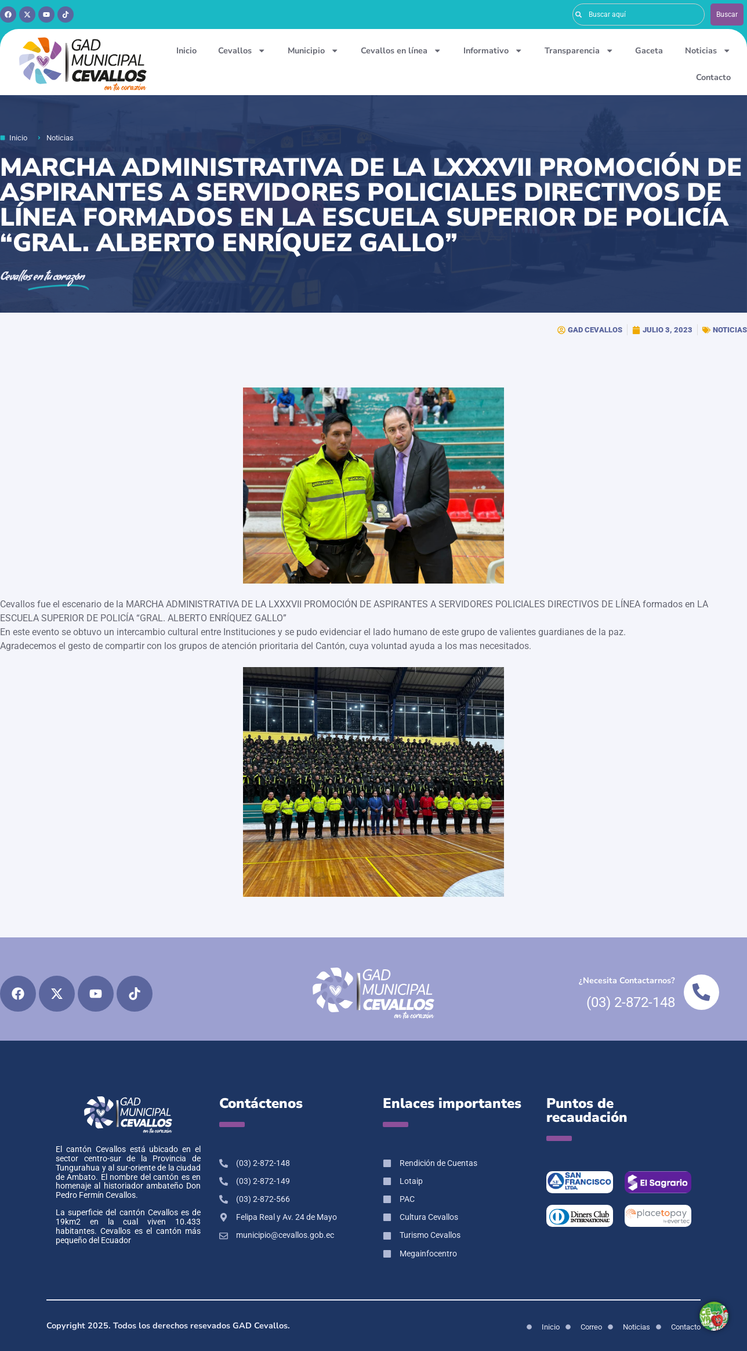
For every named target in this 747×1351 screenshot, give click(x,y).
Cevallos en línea (401, 50)
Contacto (713, 77)
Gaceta (649, 50)
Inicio (186, 50)
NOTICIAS (730, 329)
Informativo (493, 50)
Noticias (708, 50)
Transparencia (579, 50)
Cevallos (242, 50)
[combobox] (638, 14)
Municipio (313, 50)
